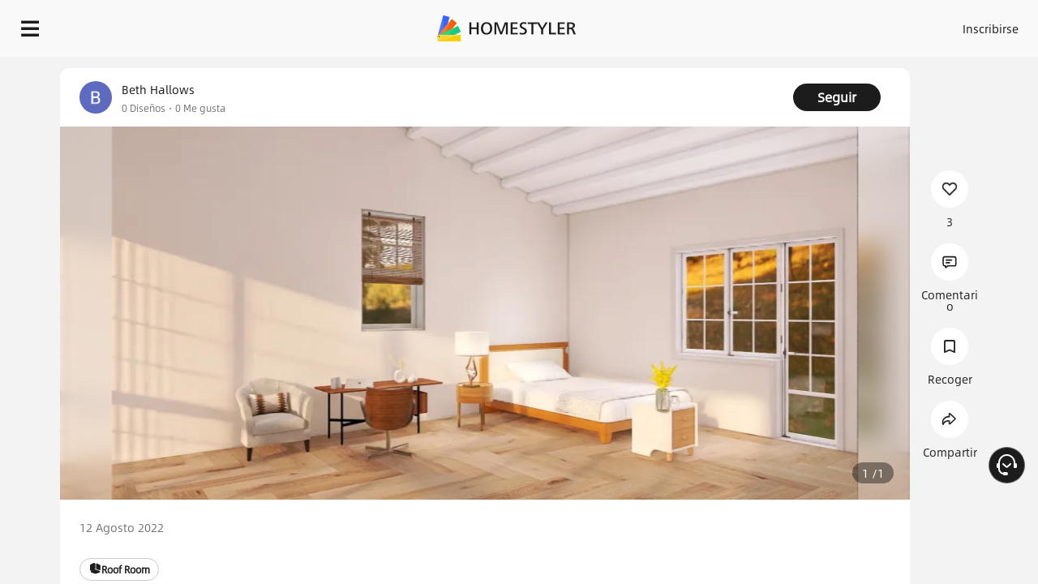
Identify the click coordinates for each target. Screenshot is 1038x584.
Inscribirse (785, 24)
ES (844, 24)
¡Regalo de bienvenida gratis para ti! (658, 68)
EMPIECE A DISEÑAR (951, 24)
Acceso (722, 24)
